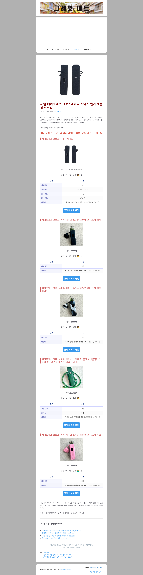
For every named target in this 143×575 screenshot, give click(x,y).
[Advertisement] (71, 31)
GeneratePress (66, 569)
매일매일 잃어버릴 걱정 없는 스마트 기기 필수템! (58, 535)
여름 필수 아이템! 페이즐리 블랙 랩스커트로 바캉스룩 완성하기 (63, 530)
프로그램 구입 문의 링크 (94, 572)
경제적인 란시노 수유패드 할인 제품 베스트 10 (58, 533)
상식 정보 (66, 49)
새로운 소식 (55, 49)
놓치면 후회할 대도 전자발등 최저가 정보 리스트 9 (57, 557)
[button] (95, 50)
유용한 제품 (87, 49)
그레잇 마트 (76, 49)
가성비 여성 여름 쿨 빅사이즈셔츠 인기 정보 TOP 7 (58, 555)
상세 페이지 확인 (71, 210)
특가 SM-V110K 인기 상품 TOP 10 (54, 538)
